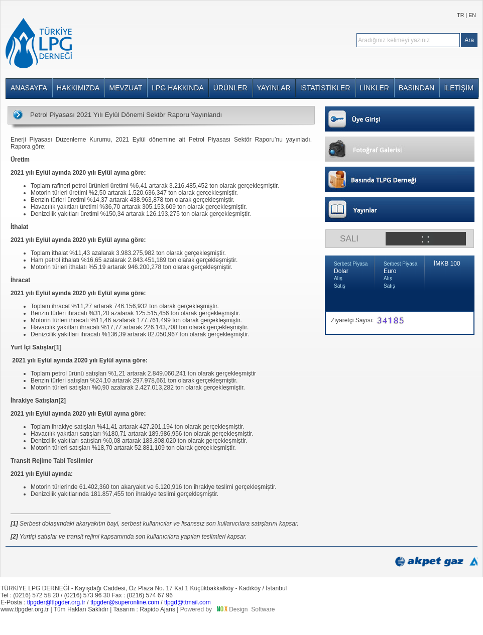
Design (238, 609)
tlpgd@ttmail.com (187, 602)
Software (263, 609)
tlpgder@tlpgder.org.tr (56, 602)
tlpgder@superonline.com (124, 602)
